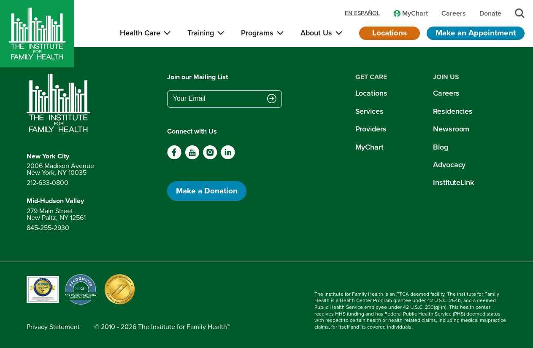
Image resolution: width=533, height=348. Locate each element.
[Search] (520, 13)
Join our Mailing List (197, 77)
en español (362, 13)
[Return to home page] (60, 103)
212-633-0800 (47, 182)
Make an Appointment (476, 33)
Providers (371, 128)
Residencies (453, 111)
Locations (389, 33)
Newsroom (451, 128)
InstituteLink (453, 182)
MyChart (369, 147)
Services (369, 111)
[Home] (37, 33)
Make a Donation (207, 191)
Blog (440, 147)
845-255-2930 (48, 228)
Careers (446, 93)
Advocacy (449, 164)
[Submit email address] (271, 99)
